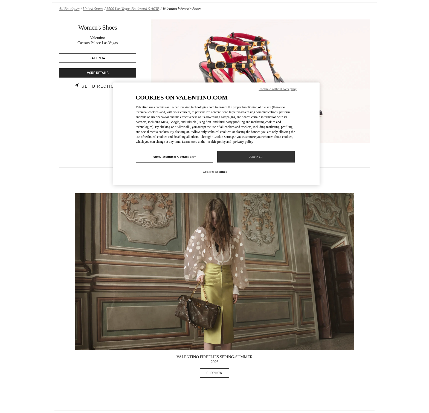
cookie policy (216, 142)
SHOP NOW (218, 374)
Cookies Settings (215, 171)
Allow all (255, 156)
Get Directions (101, 86)
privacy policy (243, 142)
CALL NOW (97, 58)
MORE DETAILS (98, 73)
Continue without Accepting (278, 89)
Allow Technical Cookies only (174, 156)
